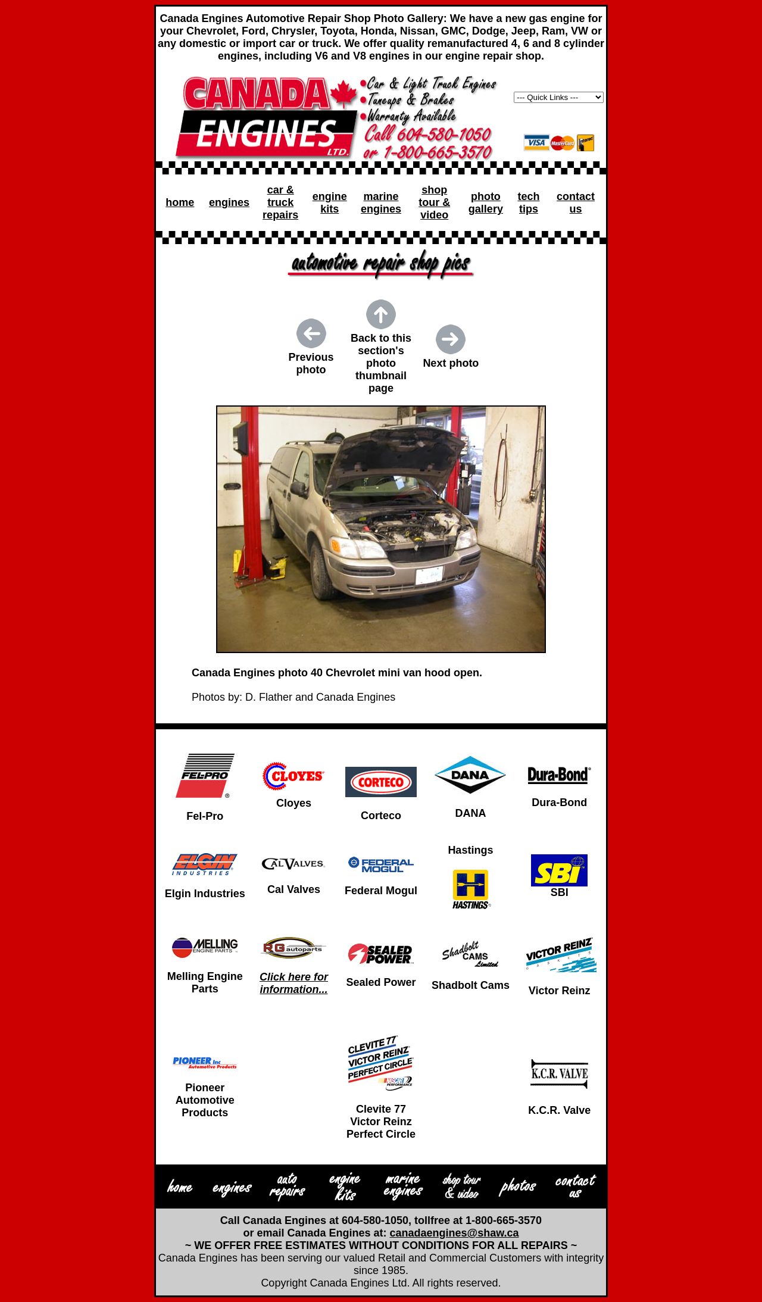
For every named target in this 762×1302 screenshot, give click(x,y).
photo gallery (486, 203)
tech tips (528, 203)
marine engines (381, 203)
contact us (576, 203)
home (179, 202)
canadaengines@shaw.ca (454, 1233)
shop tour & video (434, 202)
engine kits (330, 203)
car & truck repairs (280, 202)
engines (229, 202)
